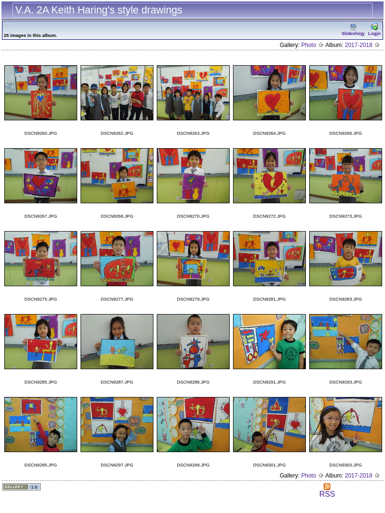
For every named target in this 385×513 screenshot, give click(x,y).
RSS (327, 490)
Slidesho (352, 29)
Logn (374, 29)
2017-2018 (362, 45)
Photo (312, 45)
